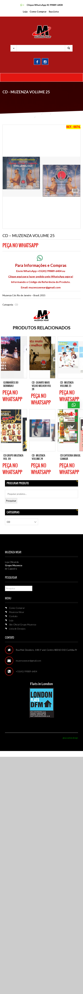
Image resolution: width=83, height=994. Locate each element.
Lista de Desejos (17, 628)
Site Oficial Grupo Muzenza (22, 624)
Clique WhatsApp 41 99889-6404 (45, 4)
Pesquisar (11, 500)
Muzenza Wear (16, 612)
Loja (25, 11)
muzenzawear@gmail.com (45, 287)
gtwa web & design (70, 738)
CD (53, 113)
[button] (74, 405)
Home (37, 113)
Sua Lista (54, 11)
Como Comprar (38, 11)
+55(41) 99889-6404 (26, 671)
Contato (13, 616)
